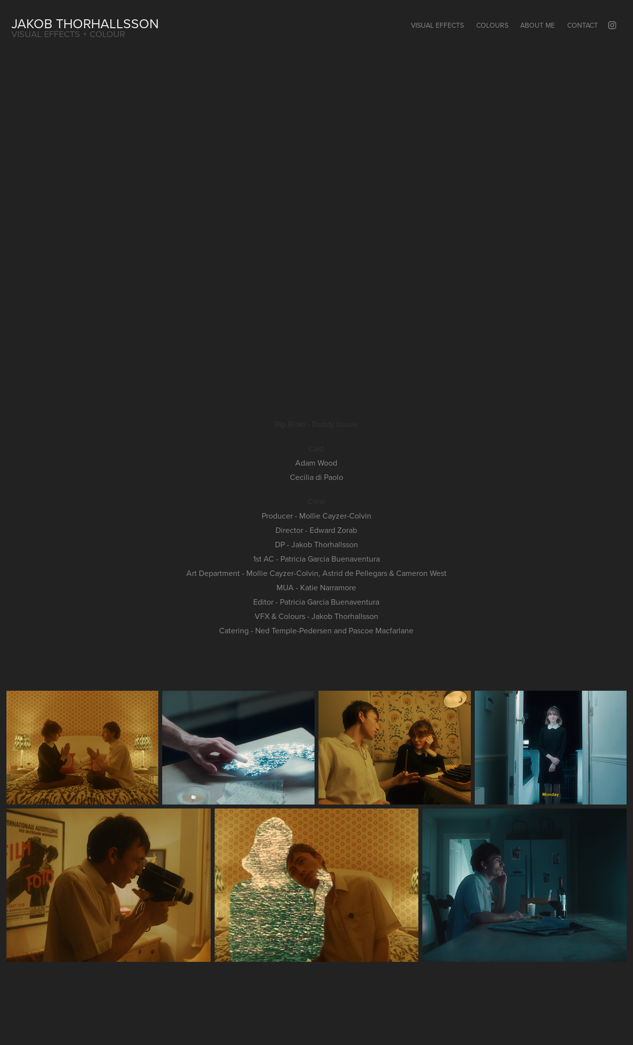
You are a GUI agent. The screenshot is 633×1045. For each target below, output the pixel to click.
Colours (492, 25)
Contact (582, 25)
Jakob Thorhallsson (85, 23)
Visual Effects (437, 25)
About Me (537, 25)
